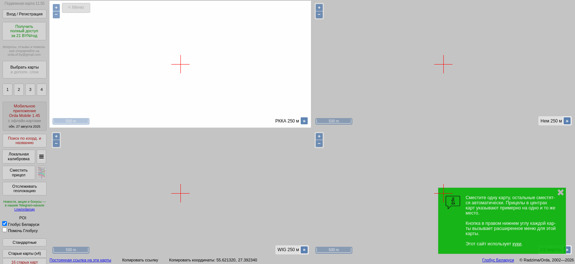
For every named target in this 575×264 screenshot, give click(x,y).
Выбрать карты (24, 69)
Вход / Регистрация (25, 14)
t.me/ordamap (24, 209)
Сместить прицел (19, 172)
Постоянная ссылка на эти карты (80, 260)
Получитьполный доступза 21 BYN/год (24, 31)
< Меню (76, 7)
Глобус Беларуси (20, 224)
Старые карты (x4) (24, 253)
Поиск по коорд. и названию (24, 140)
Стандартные (24, 242)
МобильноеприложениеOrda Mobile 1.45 (25, 116)
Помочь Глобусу (20, 230)
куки (516, 243)
